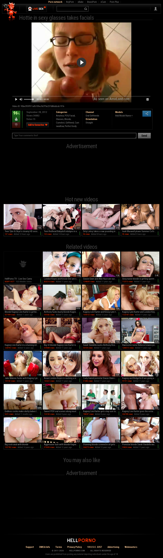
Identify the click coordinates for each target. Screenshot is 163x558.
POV (66, 115)
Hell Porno (10, 12)
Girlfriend (70, 122)
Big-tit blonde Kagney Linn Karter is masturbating (62, 345)
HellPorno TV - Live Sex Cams (18, 278)
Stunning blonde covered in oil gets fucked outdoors (101, 444)
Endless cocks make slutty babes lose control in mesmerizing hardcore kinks (23, 411)
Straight (89, 122)
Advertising (113, 547)
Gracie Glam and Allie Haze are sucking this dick (101, 278)
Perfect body (71, 126)
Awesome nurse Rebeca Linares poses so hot (140, 345)
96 (16, 115)
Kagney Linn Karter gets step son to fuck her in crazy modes (101, 411)
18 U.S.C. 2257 (94, 547)
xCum (103, 1)
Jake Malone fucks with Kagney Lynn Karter (23, 378)
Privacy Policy (74, 547)
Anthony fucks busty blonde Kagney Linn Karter (62, 311)
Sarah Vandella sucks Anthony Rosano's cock (101, 345)
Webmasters (131, 547)
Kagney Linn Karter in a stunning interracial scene (23, 345)
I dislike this (16, 125)
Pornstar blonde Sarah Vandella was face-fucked (140, 444)
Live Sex (36, 9)
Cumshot (60, 122)
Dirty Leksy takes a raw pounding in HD (101, 231)
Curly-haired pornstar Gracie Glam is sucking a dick (101, 378)
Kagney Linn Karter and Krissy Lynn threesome (101, 311)
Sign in (155, 8)
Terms (58, 547)
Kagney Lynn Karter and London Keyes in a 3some (140, 311)
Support (30, 547)
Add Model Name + (124, 115)
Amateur (60, 115)
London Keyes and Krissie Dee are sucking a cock (62, 278)
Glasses (60, 119)
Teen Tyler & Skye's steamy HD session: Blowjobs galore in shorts (23, 231)
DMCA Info (44, 547)
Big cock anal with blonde (16, 444)
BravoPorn (92, 1)
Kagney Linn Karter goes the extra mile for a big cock (140, 411)
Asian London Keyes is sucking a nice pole (62, 378)
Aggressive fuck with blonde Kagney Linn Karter (62, 444)
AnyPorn (70, 1)
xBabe (80, 1)
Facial (72, 115)
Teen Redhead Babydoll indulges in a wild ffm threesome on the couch (62, 231)
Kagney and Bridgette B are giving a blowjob (140, 378)
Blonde (67, 119)
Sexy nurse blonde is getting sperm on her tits (140, 278)
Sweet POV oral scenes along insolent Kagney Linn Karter (62, 411)
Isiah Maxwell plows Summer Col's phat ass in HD (140, 231)
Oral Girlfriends (92, 115)
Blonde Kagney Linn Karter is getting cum (23, 311)
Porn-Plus (114, 1)
